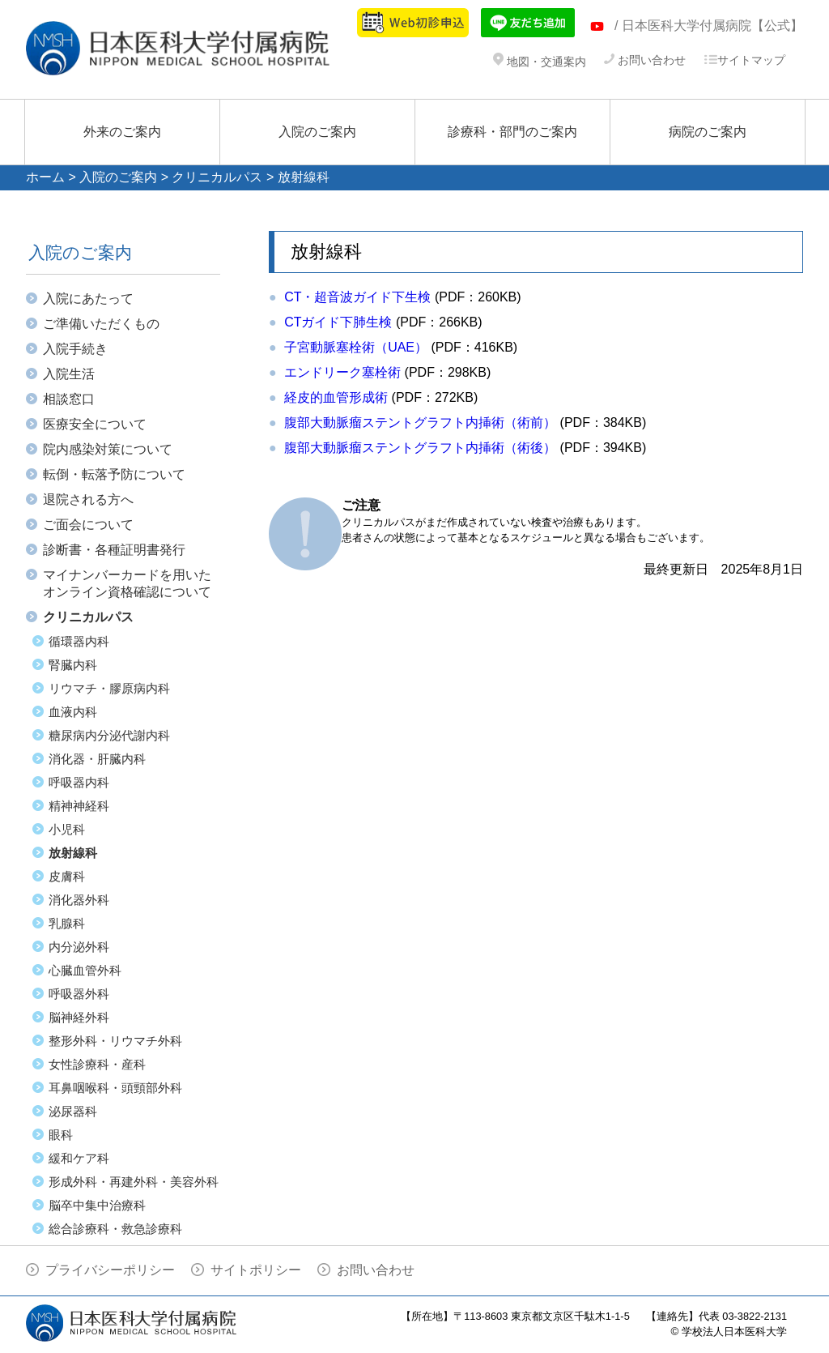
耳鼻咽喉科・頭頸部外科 (115, 1088)
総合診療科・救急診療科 (115, 1229)
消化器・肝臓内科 (97, 759)
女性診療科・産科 (97, 1064)
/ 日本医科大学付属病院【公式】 (708, 25)
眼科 (61, 1135)
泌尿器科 (73, 1111)
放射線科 (73, 853)
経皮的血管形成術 (336, 397)
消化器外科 (79, 900)
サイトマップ (744, 59)
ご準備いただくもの (101, 324)
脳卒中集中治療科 (97, 1205)
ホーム (45, 177)
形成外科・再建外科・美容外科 (134, 1182)
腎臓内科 (73, 665)
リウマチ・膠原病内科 (109, 688)
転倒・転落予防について (114, 474)
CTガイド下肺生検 (338, 322)
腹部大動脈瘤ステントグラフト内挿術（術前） (420, 422)
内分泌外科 (79, 947)
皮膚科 (67, 876)
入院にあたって (88, 298)
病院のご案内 (707, 132)
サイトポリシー (255, 1270)
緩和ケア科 (79, 1158)
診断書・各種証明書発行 (114, 550)
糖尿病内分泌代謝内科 (109, 735)
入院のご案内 (317, 132)
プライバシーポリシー (110, 1270)
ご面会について (88, 524)
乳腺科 (67, 923)
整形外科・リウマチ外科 (115, 1041)
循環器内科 (79, 641)
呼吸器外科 (79, 994)
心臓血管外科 (85, 970)
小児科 (67, 829)
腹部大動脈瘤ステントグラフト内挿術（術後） (420, 448)
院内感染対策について (107, 449)
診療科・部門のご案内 (512, 132)
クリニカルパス (217, 177)
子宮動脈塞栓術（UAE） (355, 347)
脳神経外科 (79, 1017)
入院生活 (69, 374)
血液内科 (73, 712)
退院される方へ (88, 499)
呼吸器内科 (79, 782)
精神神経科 (79, 806)
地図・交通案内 (539, 61)
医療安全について (95, 424)
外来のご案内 (122, 132)
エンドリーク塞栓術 (342, 372)
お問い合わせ (645, 59)
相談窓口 (69, 399)
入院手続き (75, 349)
